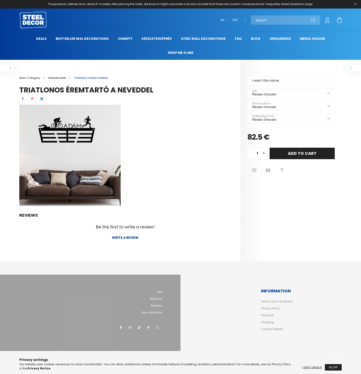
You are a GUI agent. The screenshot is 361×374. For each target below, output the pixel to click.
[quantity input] (257, 153)
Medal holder (312, 38)
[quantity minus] (250, 153)
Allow (333, 367)
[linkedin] (42, 99)
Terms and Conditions (277, 301)
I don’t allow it (312, 367)
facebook (120, 327)
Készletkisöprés (157, 38)
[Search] (285, 20)
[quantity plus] (263, 153)
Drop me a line (180, 52)
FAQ (238, 38)
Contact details (272, 329)
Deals (41, 38)
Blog (255, 38)
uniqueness (280, 38)
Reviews (156, 306)
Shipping (267, 322)
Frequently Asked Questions (285, 4)
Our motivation (151, 312)
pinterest (148, 327)
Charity (125, 38)
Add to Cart (302, 153)
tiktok (139, 327)
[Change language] (223, 20)
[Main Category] (30, 78)
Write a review (125, 237)
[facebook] (22, 99)
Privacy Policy (270, 308)
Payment (267, 315)
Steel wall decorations (203, 38)
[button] (254, 170)
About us (156, 299)
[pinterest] (32, 99)
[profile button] (327, 20)
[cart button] (339, 20)
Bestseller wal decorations (82, 38)
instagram (129, 327)
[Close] (355, 4)
